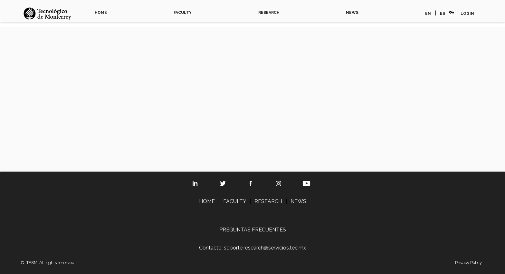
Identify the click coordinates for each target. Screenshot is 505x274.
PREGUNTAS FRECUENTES (252, 230)
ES (442, 13)
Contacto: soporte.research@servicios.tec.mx (252, 248)
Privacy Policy (468, 262)
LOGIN (467, 13)
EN (428, 13)
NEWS (352, 12)
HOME (101, 12)
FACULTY (183, 12)
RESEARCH (269, 12)
